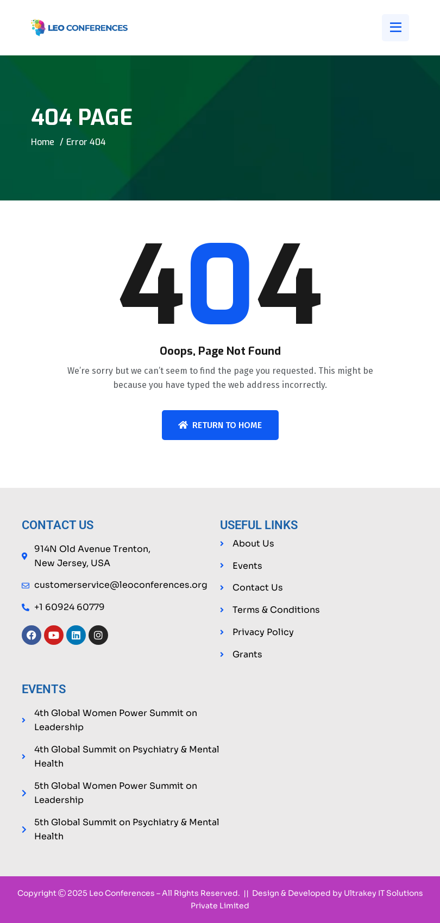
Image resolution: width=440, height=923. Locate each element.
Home (42, 142)
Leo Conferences (122, 894)
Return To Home (220, 425)
